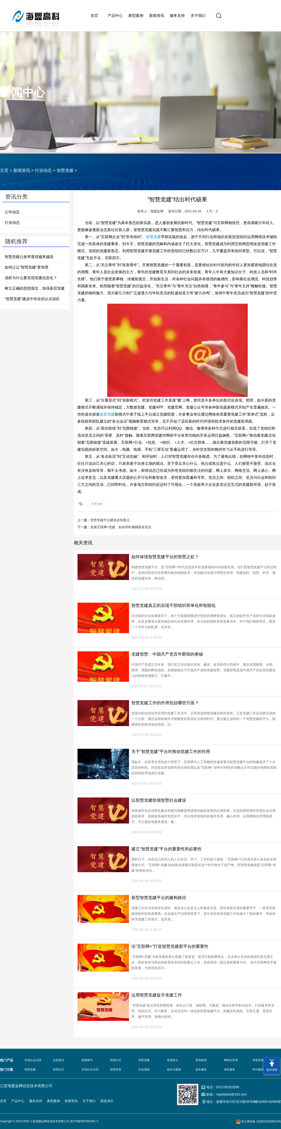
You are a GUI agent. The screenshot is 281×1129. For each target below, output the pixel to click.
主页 (4, 170)
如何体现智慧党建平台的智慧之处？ (165, 556)
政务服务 (201, 1069)
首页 (94, 16)
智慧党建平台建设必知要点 (110, 520)
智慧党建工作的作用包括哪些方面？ (165, 703)
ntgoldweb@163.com (231, 1094)
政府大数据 (174, 1069)
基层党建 (107, 414)
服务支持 (177, 16)
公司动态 (12, 212)
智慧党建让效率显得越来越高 (29, 257)
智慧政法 (172, 1060)
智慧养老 (115, 1069)
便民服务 (229, 1069)
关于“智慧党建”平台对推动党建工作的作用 (170, 751)
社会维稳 (144, 1069)
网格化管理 (231, 1060)
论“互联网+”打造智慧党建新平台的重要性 (169, 946)
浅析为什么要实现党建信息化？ (31, 278)
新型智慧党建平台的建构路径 (158, 897)
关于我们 (198, 16)
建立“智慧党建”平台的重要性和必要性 (166, 849)
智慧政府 (201, 1060)
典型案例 (135, 16)
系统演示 (106, 1101)
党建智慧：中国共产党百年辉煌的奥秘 (167, 654)
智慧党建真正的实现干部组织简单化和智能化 (173, 605)
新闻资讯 (156, 16)
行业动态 (43, 170)
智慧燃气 (87, 1060)
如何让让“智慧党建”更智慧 (26, 267)
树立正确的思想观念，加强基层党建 (35, 288)
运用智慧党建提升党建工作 (156, 995)
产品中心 (115, 16)
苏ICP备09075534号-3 (84, 1121)
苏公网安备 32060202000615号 (261, 1121)
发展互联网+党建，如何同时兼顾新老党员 (120, 527)
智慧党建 (65, 170)
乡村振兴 (58, 1060)
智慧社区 (115, 1060)
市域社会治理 (32, 1060)
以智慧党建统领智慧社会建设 (158, 800)
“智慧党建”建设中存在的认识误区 (32, 299)
